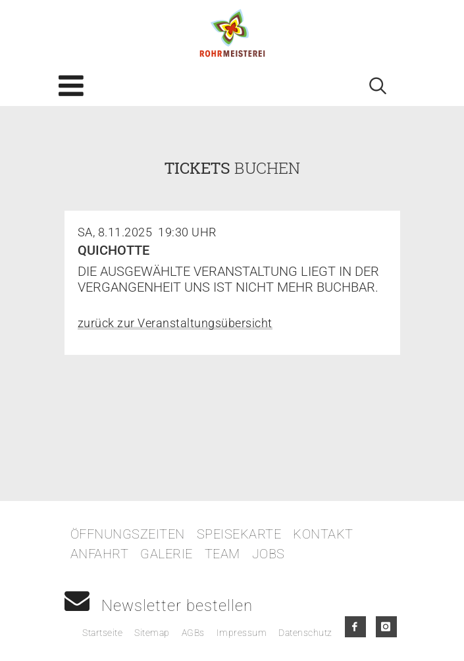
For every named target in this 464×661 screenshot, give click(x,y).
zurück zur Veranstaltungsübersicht (175, 323)
